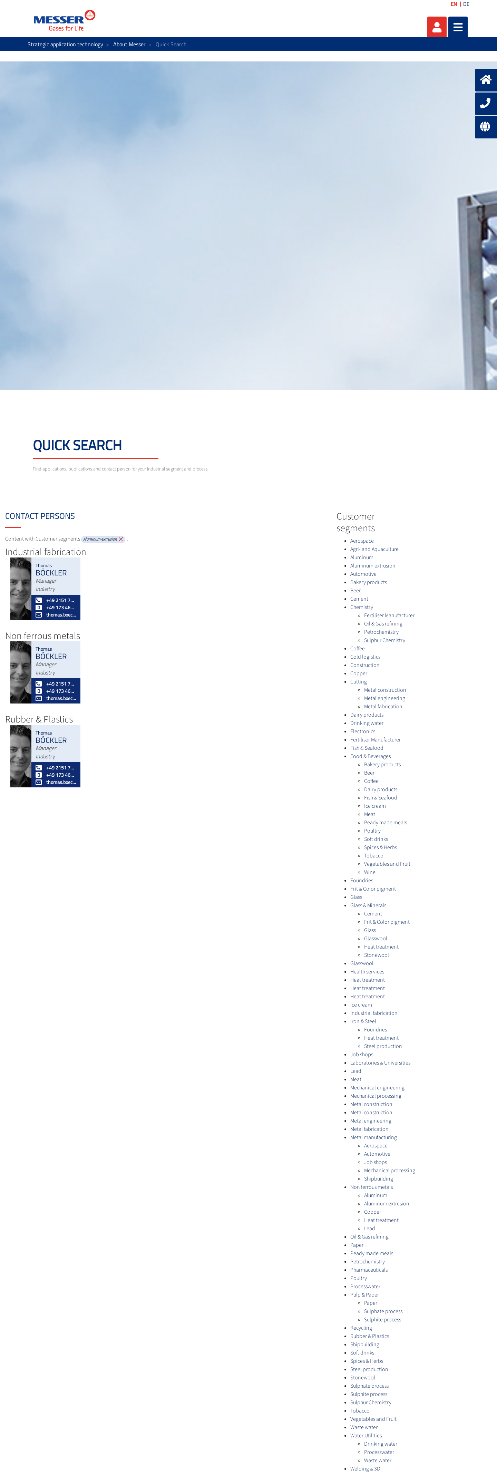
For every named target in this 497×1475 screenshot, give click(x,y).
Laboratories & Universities (380, 1063)
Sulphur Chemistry (384, 640)
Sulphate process (383, 1311)
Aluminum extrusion (373, 566)
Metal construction (385, 690)
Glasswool (375, 938)
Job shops (361, 1054)
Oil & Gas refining (383, 624)
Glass (356, 897)
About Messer (129, 44)
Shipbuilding (378, 1179)
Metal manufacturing (373, 1137)
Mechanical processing (375, 1096)
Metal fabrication (383, 706)
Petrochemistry (381, 632)
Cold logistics (365, 657)
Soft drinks (376, 839)
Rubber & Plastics (369, 1336)
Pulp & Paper (364, 1295)
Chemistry (361, 607)
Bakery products (368, 582)
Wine (370, 872)
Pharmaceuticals (369, 1270)
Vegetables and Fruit (387, 864)
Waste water (364, 1427)
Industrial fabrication (374, 1013)
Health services (367, 972)
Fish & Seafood (366, 748)
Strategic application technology (65, 44)
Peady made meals (385, 822)
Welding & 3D (365, 1469)
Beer (355, 590)
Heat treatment (381, 947)
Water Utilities (366, 1435)
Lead (355, 1071)
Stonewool (376, 955)
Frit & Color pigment (373, 889)
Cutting (358, 682)
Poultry (372, 831)
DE (466, 4)
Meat (369, 814)
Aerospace (362, 541)
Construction (365, 665)
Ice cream (375, 806)
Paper (356, 1245)
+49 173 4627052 (56, 607)
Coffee (357, 648)
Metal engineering (384, 698)
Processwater (365, 1286)
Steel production (383, 1046)
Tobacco (373, 856)
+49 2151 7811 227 (56, 600)
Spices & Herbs (380, 847)
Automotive (363, 574)
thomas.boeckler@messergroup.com (56, 614)
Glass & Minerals (368, 905)
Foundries (361, 880)
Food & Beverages (370, 756)
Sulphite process (382, 1319)
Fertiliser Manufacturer (389, 615)
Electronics (362, 731)
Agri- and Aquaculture (374, 549)
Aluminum (361, 557)
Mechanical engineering (377, 1087)
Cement (359, 599)
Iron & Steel (363, 1021)
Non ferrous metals (371, 1187)
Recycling (361, 1328)
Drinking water (366, 723)
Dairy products (366, 715)
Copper (358, 673)
